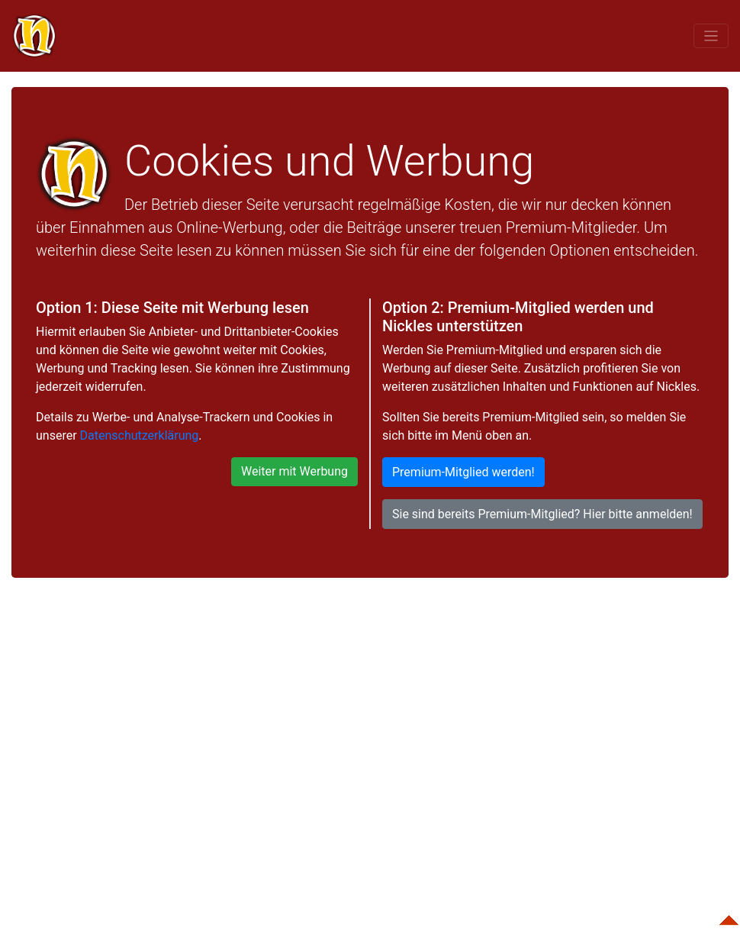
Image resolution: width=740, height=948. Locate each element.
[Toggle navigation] (711, 35)
